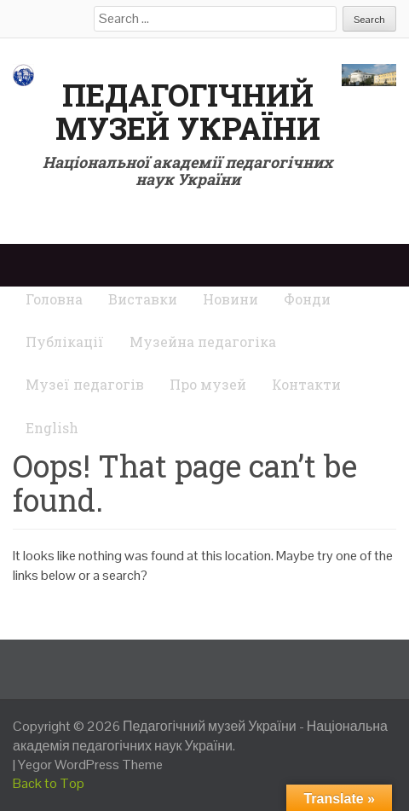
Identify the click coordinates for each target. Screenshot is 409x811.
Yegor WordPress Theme (90, 764)
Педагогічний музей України (187, 111)
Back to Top (48, 783)
